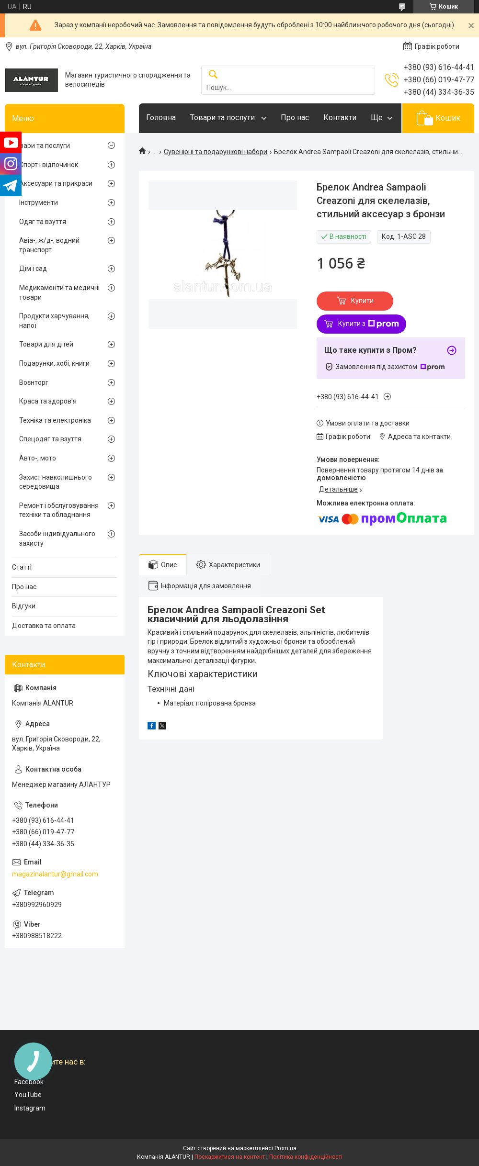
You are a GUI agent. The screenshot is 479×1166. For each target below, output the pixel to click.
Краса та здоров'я (48, 401)
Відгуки (23, 606)
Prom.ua (285, 1148)
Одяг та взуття (42, 221)
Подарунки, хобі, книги (54, 363)
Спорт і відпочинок (48, 164)
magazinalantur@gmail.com (55, 874)
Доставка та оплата (44, 625)
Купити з (368, 324)
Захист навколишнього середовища (55, 482)
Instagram (30, 1108)
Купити (362, 300)
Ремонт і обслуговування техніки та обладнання (59, 510)
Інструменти (38, 202)
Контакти (339, 117)
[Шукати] (213, 74)
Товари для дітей (46, 344)
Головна (161, 117)
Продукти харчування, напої (54, 320)
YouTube (28, 1095)
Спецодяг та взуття (50, 439)
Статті (22, 567)
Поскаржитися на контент (229, 1157)
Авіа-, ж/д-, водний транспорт (49, 245)
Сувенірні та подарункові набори (215, 152)
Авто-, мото (37, 458)
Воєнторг (33, 382)
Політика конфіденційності (305, 1157)
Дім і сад (33, 268)
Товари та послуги (223, 117)
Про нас (295, 117)
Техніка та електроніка (55, 420)
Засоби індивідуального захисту (57, 538)
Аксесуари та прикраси (55, 183)
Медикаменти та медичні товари (59, 292)
